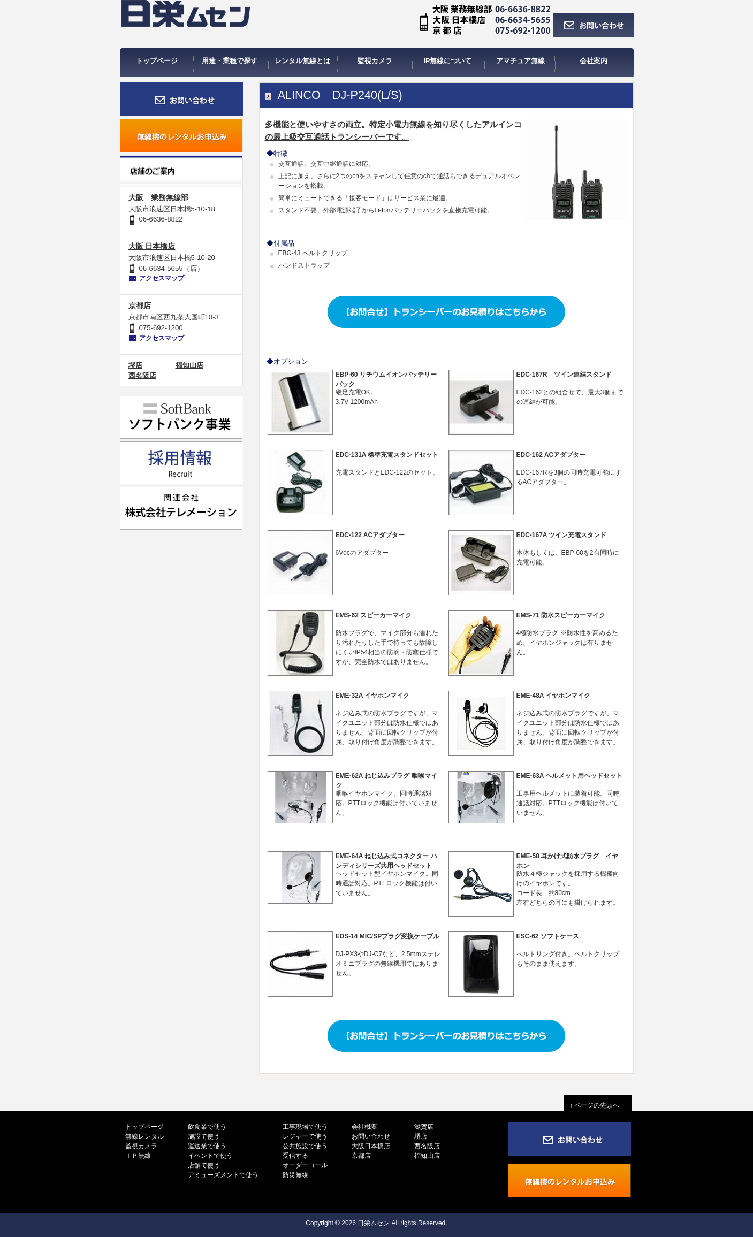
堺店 (135, 365)
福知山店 (189, 365)
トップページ (144, 1127)
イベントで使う (210, 1155)
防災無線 (295, 1175)
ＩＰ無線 (138, 1155)
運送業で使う (207, 1146)
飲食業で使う (207, 1127)
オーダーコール (305, 1165)
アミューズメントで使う (223, 1175)
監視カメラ (141, 1146)
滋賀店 (423, 1127)
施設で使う (204, 1136)
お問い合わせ (371, 1136)
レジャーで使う (305, 1136)
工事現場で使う (305, 1127)
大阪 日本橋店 (152, 246)
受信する (295, 1155)
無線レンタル (144, 1136)
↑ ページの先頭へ (597, 1105)
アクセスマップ (161, 278)
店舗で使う (204, 1165)
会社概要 (364, 1127)
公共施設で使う (305, 1146)
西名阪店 (142, 375)
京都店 (139, 305)
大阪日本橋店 (371, 1146)
